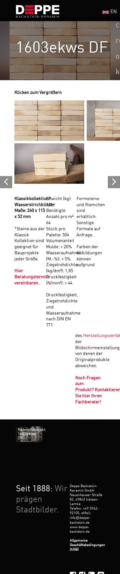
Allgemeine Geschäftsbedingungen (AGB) (87, 545)
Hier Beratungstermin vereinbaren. (31, 277)
